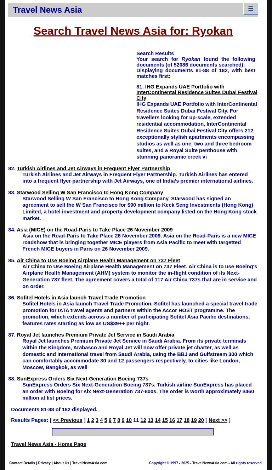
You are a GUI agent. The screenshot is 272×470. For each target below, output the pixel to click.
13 (150, 420)
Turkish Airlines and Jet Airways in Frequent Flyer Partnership (93, 168)
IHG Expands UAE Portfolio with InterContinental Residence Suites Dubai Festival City (196, 92)
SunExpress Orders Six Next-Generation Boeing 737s (82, 379)
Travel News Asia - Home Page (48, 444)
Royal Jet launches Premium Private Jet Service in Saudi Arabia (95, 335)
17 (179, 420)
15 (165, 420)
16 (172, 420)
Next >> (218, 420)
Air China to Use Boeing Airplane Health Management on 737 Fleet (98, 260)
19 (194, 420)
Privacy (44, 463)
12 (143, 420)
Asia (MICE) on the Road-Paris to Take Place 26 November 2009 (94, 230)
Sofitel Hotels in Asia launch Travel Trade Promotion (81, 297)
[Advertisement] (72, 99)
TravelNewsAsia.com (90, 463)
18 (186, 420)
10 (129, 420)
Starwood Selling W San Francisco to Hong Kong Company (90, 192)
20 (201, 420)
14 (157, 420)
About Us (61, 463)
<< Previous (67, 420)
